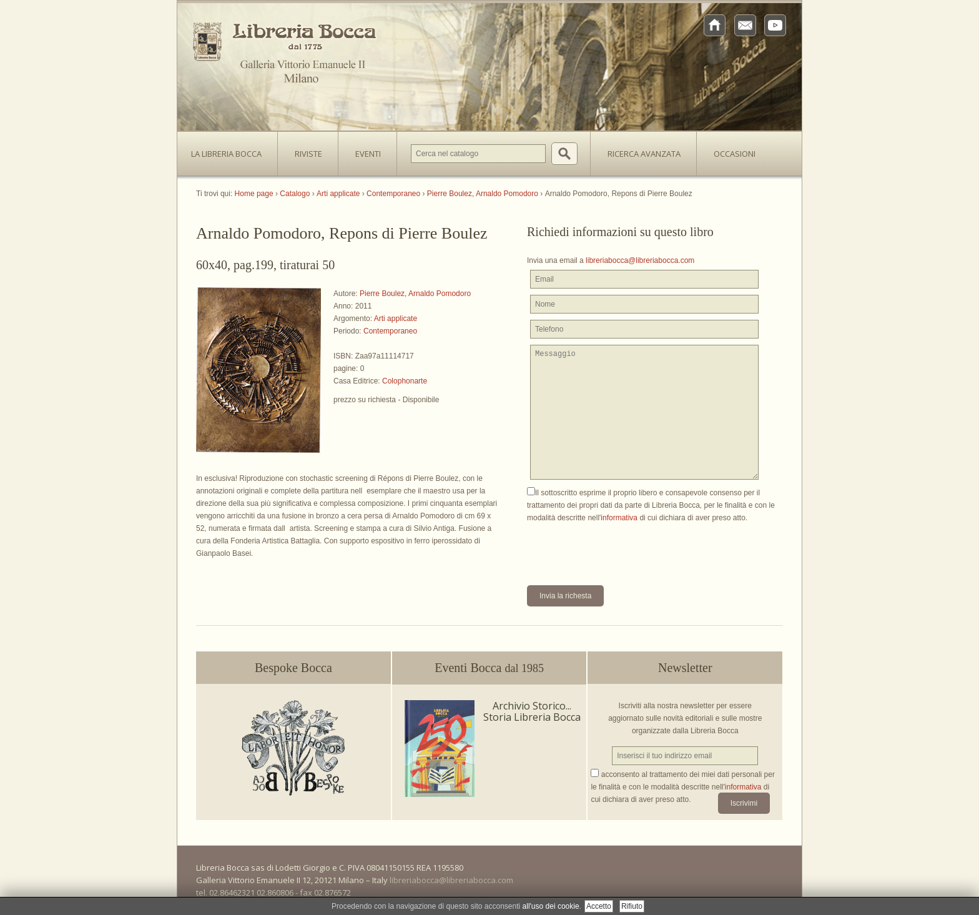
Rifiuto (631, 906)
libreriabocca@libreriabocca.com (640, 260)
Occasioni (734, 153)
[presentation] (622, 548)
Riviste (305, 150)
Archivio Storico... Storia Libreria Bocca (532, 711)
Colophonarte (404, 381)
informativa (619, 517)
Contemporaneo (390, 331)
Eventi (368, 153)
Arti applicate (395, 318)
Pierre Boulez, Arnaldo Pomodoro (415, 293)
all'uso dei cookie (551, 906)
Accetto (598, 906)
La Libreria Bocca (231, 150)
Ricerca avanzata (644, 153)
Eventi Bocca (489, 668)
